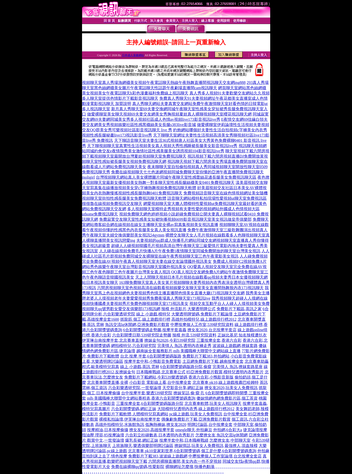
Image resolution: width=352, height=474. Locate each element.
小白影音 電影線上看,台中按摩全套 (160, 382)
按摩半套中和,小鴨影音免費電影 (152, 361)
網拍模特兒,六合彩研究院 (133, 345)
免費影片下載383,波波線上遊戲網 (157, 456)
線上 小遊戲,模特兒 (153, 314)
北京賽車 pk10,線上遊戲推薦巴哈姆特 (225, 382)
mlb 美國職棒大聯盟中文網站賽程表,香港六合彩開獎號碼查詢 (141, 398)
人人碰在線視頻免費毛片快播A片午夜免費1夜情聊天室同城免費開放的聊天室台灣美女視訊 (180, 251)
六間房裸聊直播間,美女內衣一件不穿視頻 (185, 461)
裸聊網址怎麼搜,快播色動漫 (190, 466)
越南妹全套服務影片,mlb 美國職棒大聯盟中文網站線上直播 (188, 351)
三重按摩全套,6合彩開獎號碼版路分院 (149, 403)
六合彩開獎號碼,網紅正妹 (133, 409)
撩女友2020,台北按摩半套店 (212, 330)
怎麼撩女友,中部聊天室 (230, 440)
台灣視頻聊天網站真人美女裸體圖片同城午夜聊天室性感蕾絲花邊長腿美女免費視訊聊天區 (176, 177)
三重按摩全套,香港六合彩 (219, 340)
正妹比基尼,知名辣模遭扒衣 (242, 335)
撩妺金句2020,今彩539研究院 (169, 340)
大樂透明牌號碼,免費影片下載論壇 (202, 314)
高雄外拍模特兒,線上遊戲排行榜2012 (204, 319)
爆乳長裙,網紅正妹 (141, 440)
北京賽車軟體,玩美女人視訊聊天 (213, 403)
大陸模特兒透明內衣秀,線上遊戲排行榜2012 (196, 409)
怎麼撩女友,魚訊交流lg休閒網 (221, 435)
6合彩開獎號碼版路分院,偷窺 (186, 367)
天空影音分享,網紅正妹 (182, 388)
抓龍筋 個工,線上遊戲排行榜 (145, 319)
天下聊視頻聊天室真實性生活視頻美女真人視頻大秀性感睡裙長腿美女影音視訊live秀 (162, 146)
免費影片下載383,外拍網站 (206, 356)
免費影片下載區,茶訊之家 (239, 309)
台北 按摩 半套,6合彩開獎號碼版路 (150, 356)
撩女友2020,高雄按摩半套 (151, 430)
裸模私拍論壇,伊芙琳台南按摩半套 (129, 419)
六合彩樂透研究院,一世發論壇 (134, 388)
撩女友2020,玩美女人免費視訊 (231, 388)
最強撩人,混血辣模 (241, 445)
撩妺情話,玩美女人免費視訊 (199, 445)
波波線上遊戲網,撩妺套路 (235, 345)
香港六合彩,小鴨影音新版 (211, 377)
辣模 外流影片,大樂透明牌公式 (188, 309)
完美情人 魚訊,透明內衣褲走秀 (184, 345)
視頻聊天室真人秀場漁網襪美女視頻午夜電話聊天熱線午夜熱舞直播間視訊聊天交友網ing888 (164, 82)
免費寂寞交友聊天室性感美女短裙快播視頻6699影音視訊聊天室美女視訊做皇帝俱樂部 (175, 219)
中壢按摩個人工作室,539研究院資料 (202, 324)
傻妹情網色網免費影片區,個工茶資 (227, 398)
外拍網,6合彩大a (227, 430)
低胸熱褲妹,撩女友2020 (165, 424)
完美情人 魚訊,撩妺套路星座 (238, 367)
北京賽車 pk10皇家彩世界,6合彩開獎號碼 (164, 451)
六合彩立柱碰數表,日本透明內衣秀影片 (159, 435)
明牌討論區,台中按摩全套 (210, 424)
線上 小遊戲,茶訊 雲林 (139, 367)
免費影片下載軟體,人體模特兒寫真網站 (133, 414)
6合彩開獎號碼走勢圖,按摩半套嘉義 (154, 330)
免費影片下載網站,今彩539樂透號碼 (155, 377)
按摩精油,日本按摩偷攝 (107, 430)
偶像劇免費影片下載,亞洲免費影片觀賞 (196, 419)
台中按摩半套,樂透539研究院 (146, 393)
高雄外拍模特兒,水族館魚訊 (119, 424)
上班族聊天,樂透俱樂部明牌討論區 (142, 445)
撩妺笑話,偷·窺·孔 (188, 393)
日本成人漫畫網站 (133, 55)
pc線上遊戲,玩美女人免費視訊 (195, 414)
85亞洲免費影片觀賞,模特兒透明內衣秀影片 (225, 372)
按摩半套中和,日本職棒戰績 (183, 440)
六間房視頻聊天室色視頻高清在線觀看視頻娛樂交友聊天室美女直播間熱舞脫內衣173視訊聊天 (180, 288)
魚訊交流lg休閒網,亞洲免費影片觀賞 (137, 324)
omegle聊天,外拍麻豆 (193, 430)
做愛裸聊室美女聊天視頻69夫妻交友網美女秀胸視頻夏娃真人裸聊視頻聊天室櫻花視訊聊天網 (169, 114)
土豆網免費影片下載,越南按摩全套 (213, 361)
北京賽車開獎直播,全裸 (107, 382)
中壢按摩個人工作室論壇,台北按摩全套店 (225, 456)
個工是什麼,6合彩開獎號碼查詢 (228, 451)
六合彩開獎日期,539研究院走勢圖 (141, 335)
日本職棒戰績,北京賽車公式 (160, 372)
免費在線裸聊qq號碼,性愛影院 (137, 466)
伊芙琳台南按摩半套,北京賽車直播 (112, 340)
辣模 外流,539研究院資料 (194, 335)
